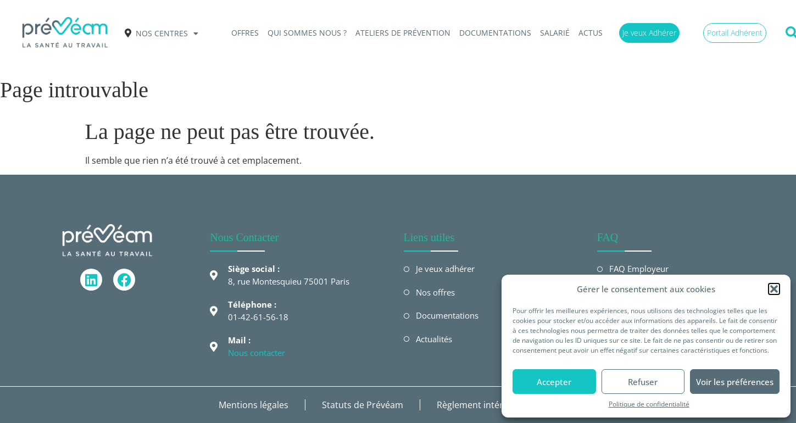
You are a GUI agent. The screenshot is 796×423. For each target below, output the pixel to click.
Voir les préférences (734, 381)
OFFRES (245, 32)
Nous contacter (256, 352)
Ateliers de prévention (402, 32)
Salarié (555, 32)
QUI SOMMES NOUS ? (307, 32)
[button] (774, 288)
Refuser (643, 381)
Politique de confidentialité (649, 404)
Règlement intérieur (478, 405)
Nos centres (167, 33)
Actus (590, 32)
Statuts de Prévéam (362, 405)
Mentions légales (253, 405)
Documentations (495, 32)
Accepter (554, 381)
